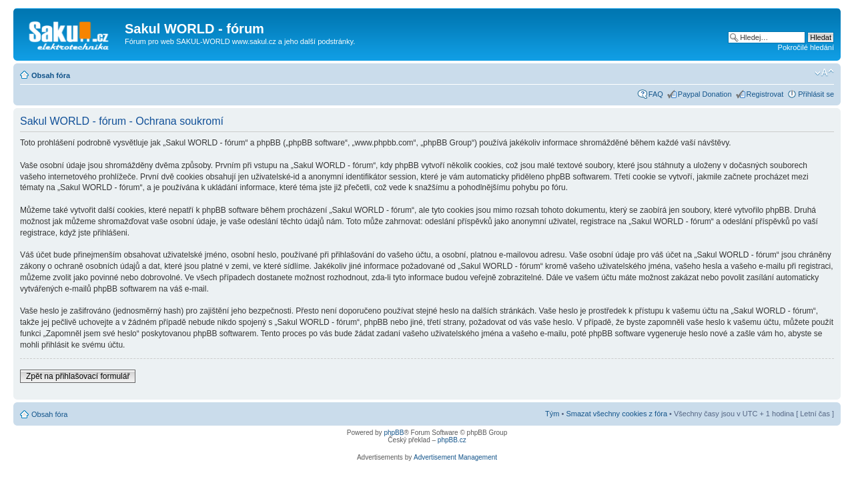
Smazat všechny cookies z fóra (616, 414)
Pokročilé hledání (806, 47)
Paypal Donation (705, 94)
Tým (552, 414)
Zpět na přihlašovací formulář (77, 376)
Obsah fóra (50, 75)
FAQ (656, 94)
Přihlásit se (816, 94)
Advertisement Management (455, 457)
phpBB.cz (452, 440)
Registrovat (765, 94)
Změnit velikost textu (824, 73)
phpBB (394, 432)
